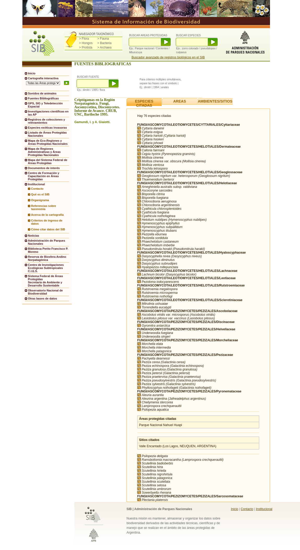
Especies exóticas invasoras (47, 127)
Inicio (31, 73)
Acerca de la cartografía (47, 214)
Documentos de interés (44, 168)
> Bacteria (104, 43)
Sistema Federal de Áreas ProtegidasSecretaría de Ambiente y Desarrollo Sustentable (45, 280)
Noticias (33, 235)
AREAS (179, 101)
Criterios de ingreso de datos (46, 222)
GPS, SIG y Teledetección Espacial (45, 105)
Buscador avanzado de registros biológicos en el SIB (168, 57)
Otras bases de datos (42, 298)
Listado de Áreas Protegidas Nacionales (47, 134)
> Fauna (103, 38)
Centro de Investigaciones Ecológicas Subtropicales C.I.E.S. (46, 268)
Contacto (37, 188)
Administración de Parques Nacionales (46, 242)
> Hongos (86, 43)
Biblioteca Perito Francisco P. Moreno (48, 250)
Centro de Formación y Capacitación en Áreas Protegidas (43, 176)
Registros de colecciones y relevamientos (46, 121)
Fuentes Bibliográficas (43, 98)
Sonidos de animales (42, 93)
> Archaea (104, 47)
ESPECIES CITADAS (144, 103)
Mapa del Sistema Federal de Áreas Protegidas (47, 161)
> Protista (85, 47)
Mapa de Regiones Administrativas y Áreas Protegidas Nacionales (44, 152)
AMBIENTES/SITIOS (215, 101)
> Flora (84, 38)
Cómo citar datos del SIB (48, 229)
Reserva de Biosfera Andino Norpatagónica (47, 258)
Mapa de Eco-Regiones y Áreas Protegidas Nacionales (48, 142)
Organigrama (40, 200)
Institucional (264, 509)
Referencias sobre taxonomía (43, 207)
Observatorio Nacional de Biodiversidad (45, 292)
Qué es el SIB (40, 194)
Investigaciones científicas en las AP (48, 113)
